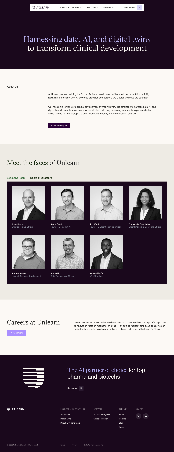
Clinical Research (101, 419)
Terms (62, 445)
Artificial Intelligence (102, 414)
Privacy (74, 445)
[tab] (16, 178)
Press (121, 427)
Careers (122, 419)
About (121, 414)
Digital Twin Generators (70, 423)
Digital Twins (65, 419)
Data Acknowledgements (93, 445)
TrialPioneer (65, 414)
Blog (121, 423)
